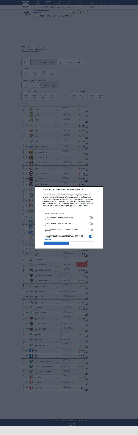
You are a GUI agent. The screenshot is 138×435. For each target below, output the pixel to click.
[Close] (99, 190)
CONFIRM (56, 243)
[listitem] (69, 214)
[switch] (91, 217)
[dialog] (69, 217)
